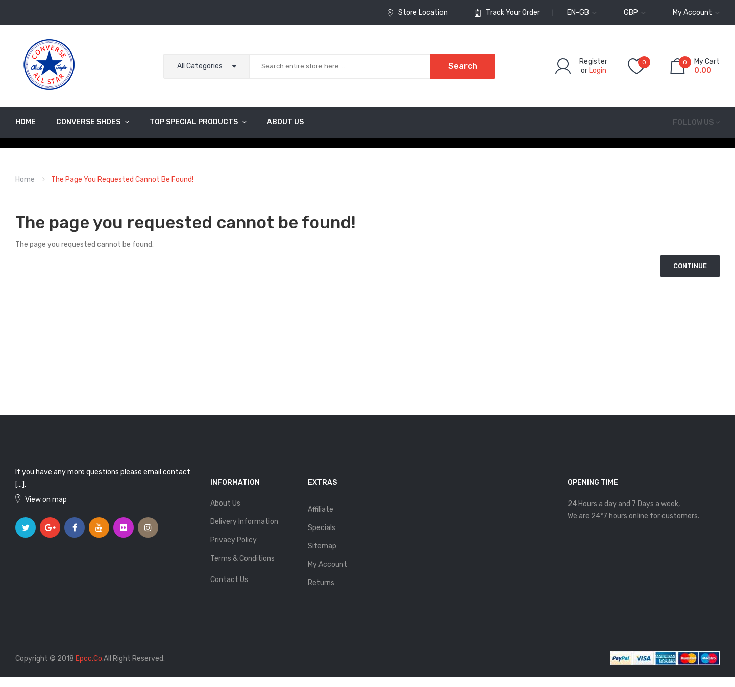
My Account (327, 564)
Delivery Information (244, 521)
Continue (690, 266)
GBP (635, 12)
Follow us (693, 122)
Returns (321, 582)
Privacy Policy (233, 540)
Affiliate (320, 509)
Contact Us (229, 579)
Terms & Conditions (242, 558)
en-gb (582, 12)
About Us (225, 503)
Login (597, 70)
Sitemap (322, 546)
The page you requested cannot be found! (122, 179)
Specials (321, 527)
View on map (46, 499)
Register (593, 61)
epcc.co (89, 658)
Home (25, 179)
